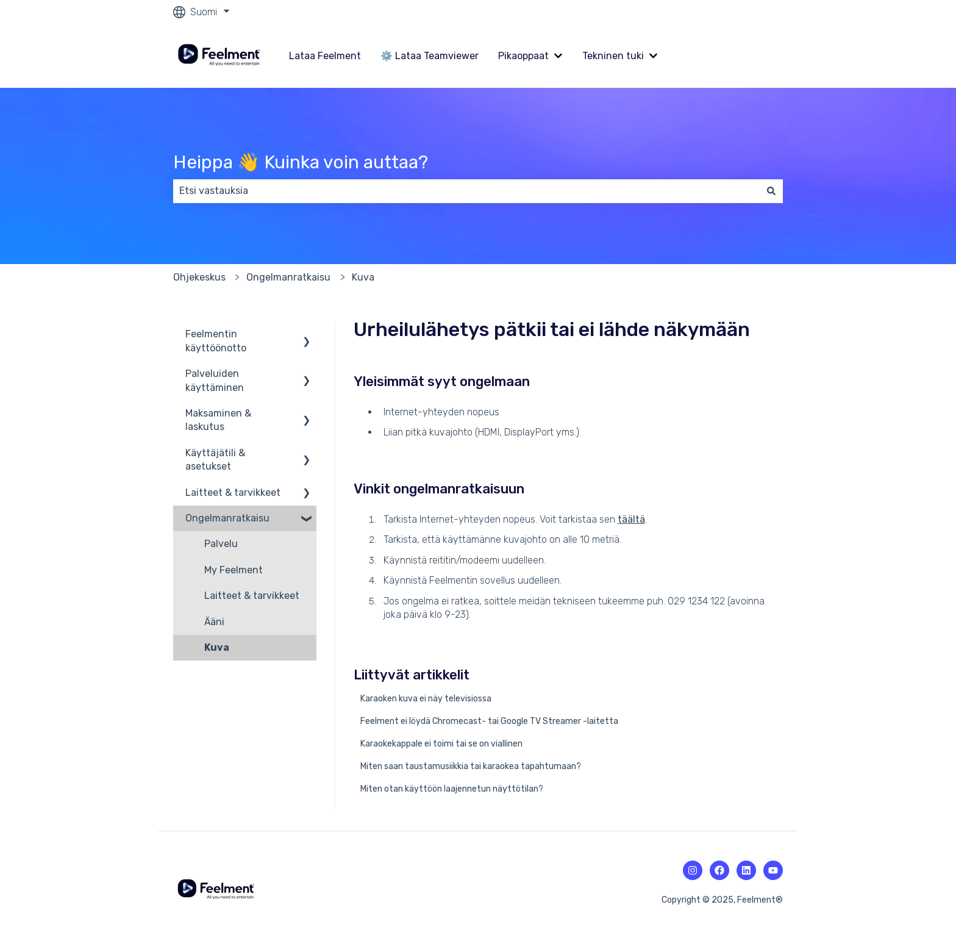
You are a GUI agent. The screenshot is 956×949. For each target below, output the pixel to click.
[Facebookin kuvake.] (719, 870)
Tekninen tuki (613, 56)
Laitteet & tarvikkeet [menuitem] (232, 492)
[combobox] (466, 190)
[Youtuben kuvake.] (773, 870)
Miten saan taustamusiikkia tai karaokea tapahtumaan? (470, 766)
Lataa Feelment (325, 56)
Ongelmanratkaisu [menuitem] (227, 518)
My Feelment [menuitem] (233, 570)
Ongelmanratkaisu (288, 277)
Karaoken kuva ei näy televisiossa (425, 698)
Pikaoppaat (523, 56)
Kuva (363, 277)
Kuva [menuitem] (216, 647)
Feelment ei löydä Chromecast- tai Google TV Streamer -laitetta (489, 721)
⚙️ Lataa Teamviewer (429, 56)
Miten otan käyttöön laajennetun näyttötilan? (451, 789)
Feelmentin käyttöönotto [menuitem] (215, 340)
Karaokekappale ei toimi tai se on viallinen (441, 744)
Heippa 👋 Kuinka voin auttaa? (300, 162)
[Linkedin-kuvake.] (746, 870)
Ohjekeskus (199, 277)
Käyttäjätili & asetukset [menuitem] (215, 459)
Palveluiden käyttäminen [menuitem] (214, 380)
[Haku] (771, 190)
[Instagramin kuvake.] (692, 870)
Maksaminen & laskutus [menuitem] (218, 419)
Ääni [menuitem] (214, 622)
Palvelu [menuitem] (221, 544)
